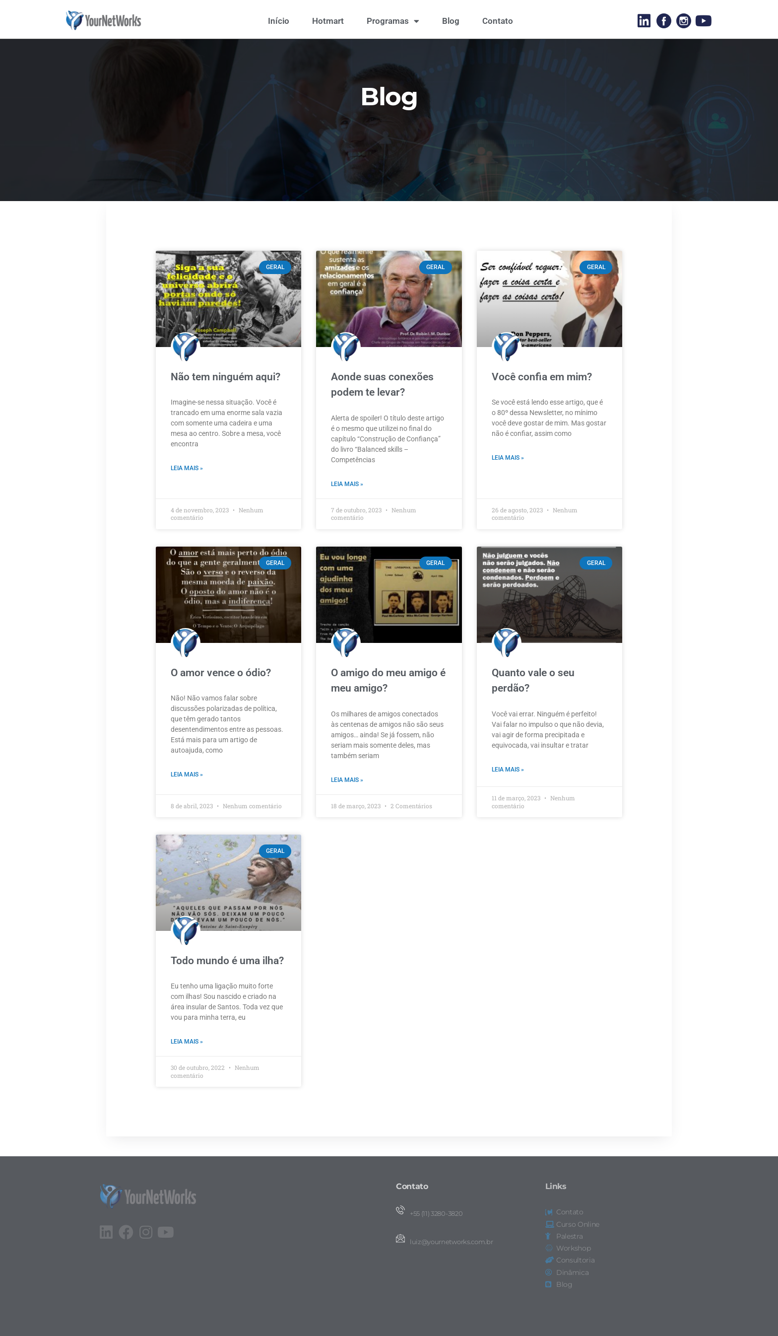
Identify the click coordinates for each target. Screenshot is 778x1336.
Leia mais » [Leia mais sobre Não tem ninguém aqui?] (187, 487)
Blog (450, 21)
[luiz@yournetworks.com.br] (400, 1238)
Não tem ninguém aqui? (225, 395)
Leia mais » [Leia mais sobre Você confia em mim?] (508, 476)
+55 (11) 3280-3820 (436, 1213)
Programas (393, 21)
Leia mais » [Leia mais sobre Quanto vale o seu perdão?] (508, 787)
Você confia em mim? (542, 395)
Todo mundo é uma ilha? (227, 979)
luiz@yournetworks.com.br (451, 1242)
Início (278, 21)
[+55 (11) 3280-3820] (400, 1209)
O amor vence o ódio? (221, 691)
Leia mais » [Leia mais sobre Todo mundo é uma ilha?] (187, 1060)
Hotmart (328, 21)
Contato (497, 21)
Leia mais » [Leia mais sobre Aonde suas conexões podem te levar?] (347, 502)
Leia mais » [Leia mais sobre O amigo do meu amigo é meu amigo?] (347, 798)
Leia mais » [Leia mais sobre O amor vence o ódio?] (187, 793)
